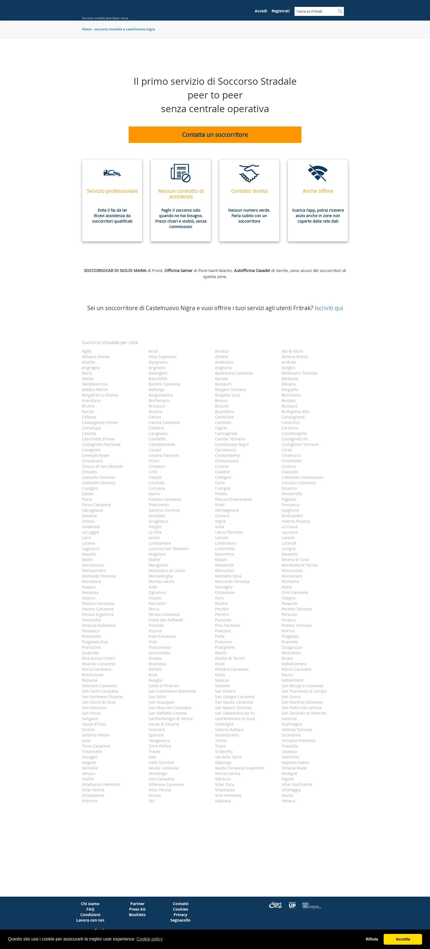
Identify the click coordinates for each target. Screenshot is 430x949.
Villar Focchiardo (297, 784)
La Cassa (290, 526)
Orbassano (225, 592)
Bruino (88, 406)
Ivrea (219, 526)
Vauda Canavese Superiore (239, 767)
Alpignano (158, 362)
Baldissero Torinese (300, 373)
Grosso (88, 521)
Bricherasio (159, 400)
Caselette (157, 438)
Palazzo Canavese (98, 603)
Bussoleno (224, 411)
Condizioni (90, 914)
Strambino (291, 735)
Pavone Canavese (98, 608)
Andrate (289, 362)
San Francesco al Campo (304, 691)
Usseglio (89, 757)
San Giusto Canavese (234, 702)
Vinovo (155, 795)
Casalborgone (294, 433)
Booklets (137, 914)
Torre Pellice (160, 746)
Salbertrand (293, 680)
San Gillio (157, 696)
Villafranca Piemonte (101, 784)
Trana (220, 746)
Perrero (222, 614)
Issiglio (155, 526)
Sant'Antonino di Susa (235, 718)
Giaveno (89, 515)
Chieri (154, 460)
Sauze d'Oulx (94, 724)
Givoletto (157, 515)
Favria (154, 493)
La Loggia (90, 532)
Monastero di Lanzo (167, 570)
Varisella (90, 767)
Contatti (180, 903)
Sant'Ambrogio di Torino (171, 718)
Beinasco (223, 384)
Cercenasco (225, 449)
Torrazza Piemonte (299, 740)
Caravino (290, 427)
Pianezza (223, 619)
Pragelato (290, 636)
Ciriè (153, 471)
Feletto (221, 493)
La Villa (155, 532)
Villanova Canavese (166, 784)
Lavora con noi (90, 920)
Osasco (88, 597)
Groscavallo (292, 515)
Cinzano (89, 471)
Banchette (158, 378)
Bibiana (289, 384)
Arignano (157, 367)
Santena (289, 718)
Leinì (86, 537)
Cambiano (224, 417)
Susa (86, 740)
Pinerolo (156, 625)
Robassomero (294, 663)
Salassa (222, 680)
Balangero (158, 373)
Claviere (222, 471)
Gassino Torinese (164, 510)
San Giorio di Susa (98, 702)
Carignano (158, 433)
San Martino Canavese (302, 702)
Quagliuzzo (292, 647)
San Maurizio (94, 707)
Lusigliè (289, 548)
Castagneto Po (295, 438)
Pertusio (289, 614)
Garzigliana (92, 510)
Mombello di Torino (299, 565)
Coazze (155, 477)
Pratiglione (225, 647)
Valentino (290, 757)
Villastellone (93, 795)
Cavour (155, 449)
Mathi (87, 559)
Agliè (86, 351)
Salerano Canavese (99, 685)
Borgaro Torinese (230, 389)
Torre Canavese (96, 746)
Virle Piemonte (228, 795)
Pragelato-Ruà (95, 641)
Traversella (92, 751)
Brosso (221, 400)
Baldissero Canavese (234, 373)
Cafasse (89, 417)
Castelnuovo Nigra (232, 444)
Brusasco (157, 406)
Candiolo (223, 422)
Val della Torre (228, 757)
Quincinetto (159, 652)
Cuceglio (90, 488)
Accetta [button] (403, 939)
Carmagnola (226, 433)
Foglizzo (289, 499)
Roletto (155, 669)
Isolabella (91, 526)
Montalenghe (161, 576)
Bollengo (157, 389)
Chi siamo (90, 903)
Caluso (155, 417)
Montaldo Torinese (99, 576)
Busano (155, 411)
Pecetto (221, 608)
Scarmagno (292, 724)
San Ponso (91, 713)
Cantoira (156, 427)
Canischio (290, 422)
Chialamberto (227, 455)
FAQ (90, 909)
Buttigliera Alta (295, 411)
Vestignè (289, 773)
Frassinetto (159, 504)
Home (87, 29)
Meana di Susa (295, 559)
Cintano (289, 466)
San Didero (225, 691)
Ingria (220, 521)
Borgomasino (161, 395)
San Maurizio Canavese (170, 707)
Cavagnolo (91, 449)
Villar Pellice (93, 789)
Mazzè (221, 559)
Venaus (88, 773)
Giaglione (290, 510)
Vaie (152, 757)
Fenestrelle (292, 493)
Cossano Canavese (299, 482)
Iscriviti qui (329, 308)
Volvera (288, 800)
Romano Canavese (232, 669)
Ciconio (221, 466)
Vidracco (223, 778)
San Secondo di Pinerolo (304, 713)
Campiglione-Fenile (99, 422)
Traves (154, 751)
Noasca (88, 587)
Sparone (156, 735)
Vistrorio (89, 800)
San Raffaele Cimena (168, 713)
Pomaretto (91, 636)
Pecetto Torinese (297, 608)
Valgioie (89, 762)
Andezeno (224, 362)
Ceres (287, 449)
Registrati (280, 10)
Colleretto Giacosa (98, 482)
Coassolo (290, 471)
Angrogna (91, 367)
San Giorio (291, 696)
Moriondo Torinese (232, 581)
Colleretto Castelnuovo (302, 477)
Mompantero (94, 570)
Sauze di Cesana (164, 724)
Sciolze (88, 729)
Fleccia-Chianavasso (233, 499)
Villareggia (291, 789)
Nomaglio (224, 587)
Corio (220, 482)
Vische (287, 795)
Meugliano (158, 565)
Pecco (154, 608)
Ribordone (291, 652)
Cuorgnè (223, 488)
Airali (153, 351)
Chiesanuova (227, 460)
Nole (153, 587)
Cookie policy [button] (150, 939)
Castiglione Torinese (300, 444)
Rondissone (92, 674)
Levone (288, 537)
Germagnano (227, 510)
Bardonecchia (94, 384)
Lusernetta (225, 548)
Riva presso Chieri (98, 658)
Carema (89, 433)
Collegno (223, 477)
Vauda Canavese (164, 767)
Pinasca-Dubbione (98, 625)
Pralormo (223, 641)
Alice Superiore (163, 356)
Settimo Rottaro (229, 729)
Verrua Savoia (227, 773)
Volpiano (223, 800)
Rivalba (155, 658)
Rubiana (89, 680)
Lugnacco (90, 548)
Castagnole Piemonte (101, 444)
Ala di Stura (292, 351)
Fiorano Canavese (165, 499)
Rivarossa (157, 663)
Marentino (224, 554)
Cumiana (157, 488)
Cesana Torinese (164, 455)
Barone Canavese (164, 384)
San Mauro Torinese (233, 707)
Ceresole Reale (95, 455)
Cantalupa (91, 427)
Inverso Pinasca (296, 521)
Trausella (290, 746)
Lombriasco (225, 543)
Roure (287, 674)
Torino (221, 740)
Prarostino (91, 647)
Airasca (221, 351)
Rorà (153, 674)
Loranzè (289, 543)
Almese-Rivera (295, 356)
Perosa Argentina (98, 614)
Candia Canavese (164, 422)
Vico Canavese (162, 778)
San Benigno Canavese (302, 685)
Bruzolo (222, 406)
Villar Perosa (160, 789)
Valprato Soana (295, 762)
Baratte (221, 378)
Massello (290, 554)
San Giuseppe (161, 702)
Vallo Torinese (161, 762)
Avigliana (223, 367)
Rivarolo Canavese (98, 663)
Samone (222, 685)
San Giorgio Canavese (235, 696)
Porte (220, 636)
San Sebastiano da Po (234, 713)
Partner (137, 903)
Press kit (137, 909)
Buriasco (290, 406)
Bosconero (291, 395)
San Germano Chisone (102, 696)
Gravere (222, 515)
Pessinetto (91, 619)
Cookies (180, 909)
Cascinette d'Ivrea (98, 438)
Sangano (90, 718)
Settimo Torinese (297, 729)
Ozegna (289, 597)
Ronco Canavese (297, 669)
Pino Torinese (227, 625)
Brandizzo (91, 400)
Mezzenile (224, 565)
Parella (221, 603)
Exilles (88, 493)
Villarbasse (225, 789)
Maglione (157, 554)
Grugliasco (158, 521)
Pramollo (290, 641)
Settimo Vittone (96, 735)
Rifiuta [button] (372, 939)
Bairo (87, 373)
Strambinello (227, 735)
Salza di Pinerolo (164, 685)
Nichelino (290, 581)
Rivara (287, 658)
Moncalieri (224, 570)
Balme (88, 378)
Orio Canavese (295, 592)
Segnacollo (180, 920)
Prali (153, 641)
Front (220, 504)
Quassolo (90, 652)
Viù (151, 800)
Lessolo (221, 537)
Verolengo (158, 773)
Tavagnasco (159, 740)
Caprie (221, 427)
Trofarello (224, 751)
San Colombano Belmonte (172, 691)
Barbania (290, 378)
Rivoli (220, 663)
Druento (289, 488)
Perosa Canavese (164, 614)
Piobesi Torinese (297, 625)
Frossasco (290, 504)
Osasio (155, 597)
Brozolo (288, 400)
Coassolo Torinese (98, 477)
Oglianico (157, 592)
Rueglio (155, 680)
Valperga (223, 762)
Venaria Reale (294, 767)
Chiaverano (92, 460)
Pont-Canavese (162, 636)
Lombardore (160, 543)
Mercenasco (93, 565)
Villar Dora (224, 784)
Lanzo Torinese (228, 532)
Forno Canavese (96, 504)
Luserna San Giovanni (169, 548)
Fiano (87, 499)
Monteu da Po (161, 581)
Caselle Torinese (230, 438)
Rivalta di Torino (230, 658)
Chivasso (157, 466)
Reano (221, 652)
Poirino (288, 630)
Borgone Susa (227, 395)
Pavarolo (289, 603)
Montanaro (292, 576)
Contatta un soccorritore (215, 134)
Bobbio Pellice (95, 389)
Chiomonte (292, 460)
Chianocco (291, 455)
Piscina (155, 630)
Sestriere (157, 729)
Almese (221, 356)
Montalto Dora (228, 576)
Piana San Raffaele (166, 619)
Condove (157, 482)
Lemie (154, 537)
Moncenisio (292, 570)
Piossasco (91, 630)
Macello (89, 554)
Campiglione (293, 417)
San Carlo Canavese (100, 691)
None (287, 587)
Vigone (288, 778)
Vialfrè (88, 778)
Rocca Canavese (96, 669)
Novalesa (90, 592)
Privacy (180, 914)
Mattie (154, 559)
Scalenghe (224, 724)
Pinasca (289, 619)
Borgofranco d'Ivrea (100, 395)
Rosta (220, 674)
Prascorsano (160, 647)
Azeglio (288, 367)
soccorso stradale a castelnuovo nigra (124, 29)
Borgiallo (290, 389)
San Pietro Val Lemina (301, 707)
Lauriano (290, 532)
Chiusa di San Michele (102, 466)
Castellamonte (162, 444)
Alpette (88, 362)
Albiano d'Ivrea (95, 356)
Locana (88, 543)
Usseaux (289, 751)
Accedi (261, 10)
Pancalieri (158, 603)
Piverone (223, 630)
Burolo (88, 411)
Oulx (219, 597)
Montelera (91, 581)
